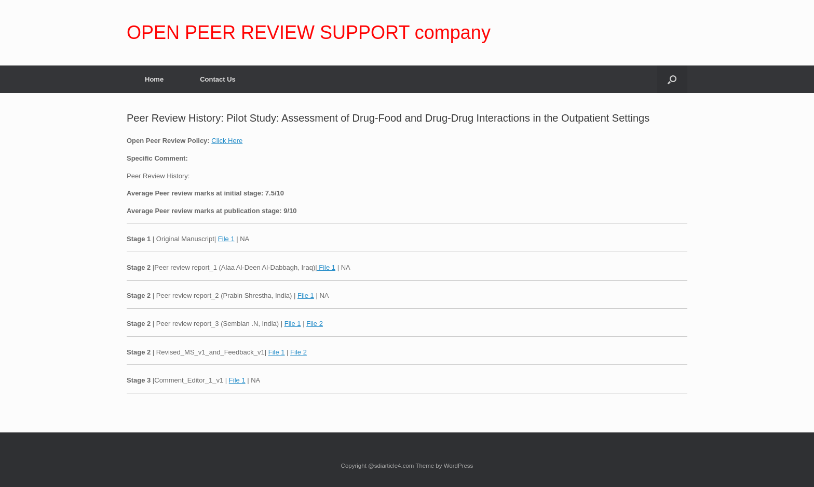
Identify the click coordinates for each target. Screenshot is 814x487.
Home (154, 79)
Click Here (226, 140)
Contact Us (218, 79)
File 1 (226, 239)
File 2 (314, 323)
